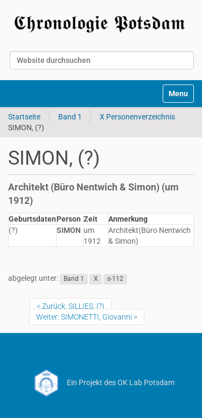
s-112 (115, 278)
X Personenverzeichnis (137, 116)
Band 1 (70, 116)
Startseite (24, 116)
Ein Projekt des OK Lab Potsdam (101, 382)
